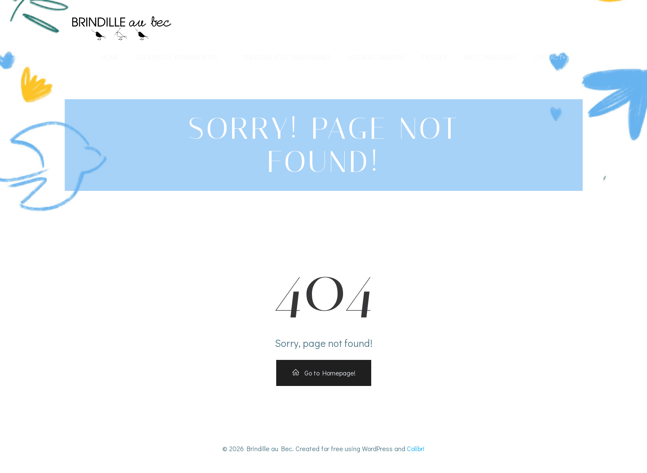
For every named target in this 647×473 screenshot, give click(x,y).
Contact (547, 57)
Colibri (416, 448)
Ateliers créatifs (376, 57)
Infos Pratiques (490, 57)
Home (110, 57)
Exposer (434, 57)
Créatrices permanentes (180, 57)
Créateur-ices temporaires (286, 57)
